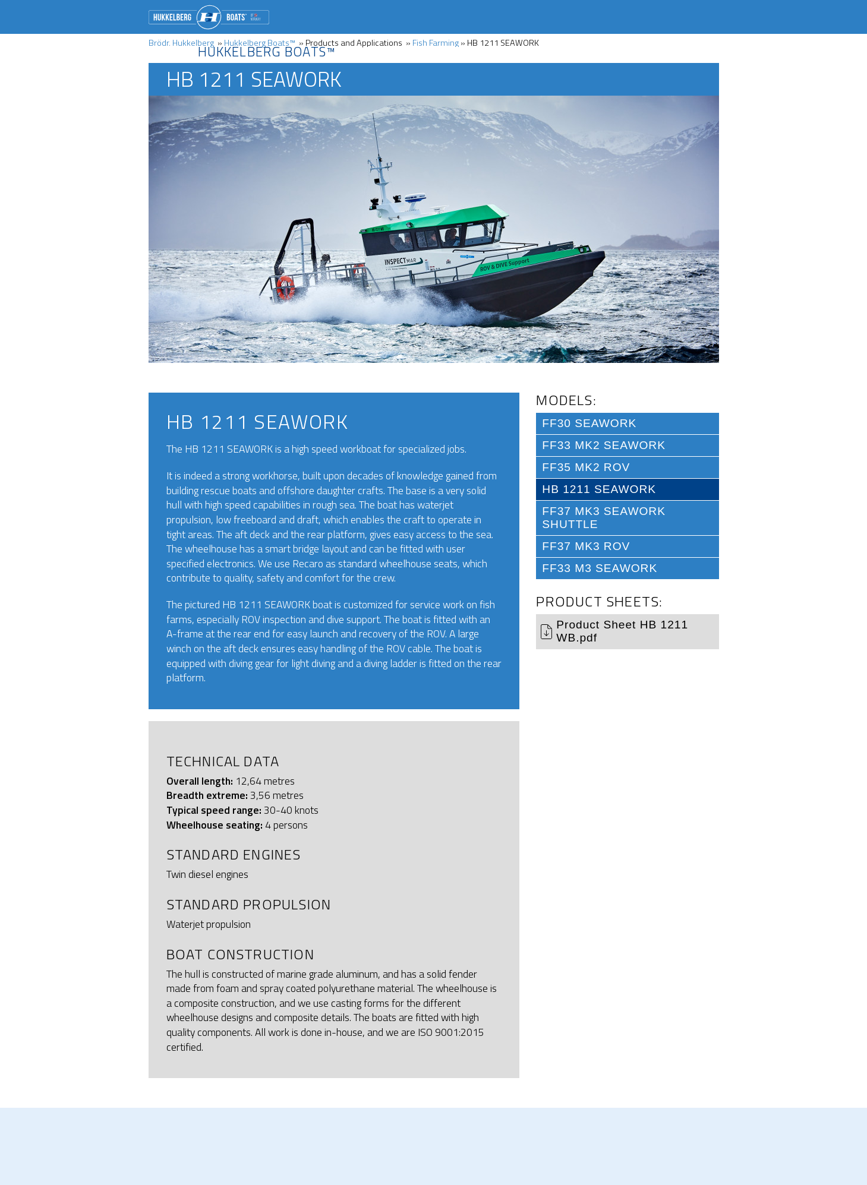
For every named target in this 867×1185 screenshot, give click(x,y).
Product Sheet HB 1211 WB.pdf (622, 631)
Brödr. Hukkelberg (209, 17)
